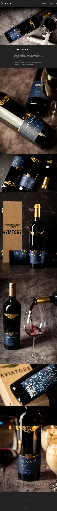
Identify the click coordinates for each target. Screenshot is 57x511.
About (47, 3)
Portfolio (44, 3)
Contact (51, 3)
